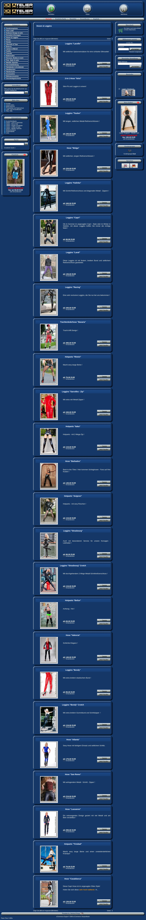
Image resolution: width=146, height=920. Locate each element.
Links (7, 133)
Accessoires (10, 74)
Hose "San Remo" (73, 774)
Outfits (8, 51)
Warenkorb (124, 14)
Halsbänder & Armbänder (15, 67)
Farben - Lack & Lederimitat (14, 122)
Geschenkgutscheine (13, 78)
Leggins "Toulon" (73, 113)
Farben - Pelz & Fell (12, 124)
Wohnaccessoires (12, 76)
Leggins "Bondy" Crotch (73, 705)
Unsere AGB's (10, 105)
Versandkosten (85, 19)
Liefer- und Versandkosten (14, 109)
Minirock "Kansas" (15, 186)
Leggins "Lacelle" (73, 44)
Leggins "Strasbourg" (73, 531)
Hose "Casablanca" (73, 879)
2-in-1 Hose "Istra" (73, 78)
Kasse (87, 14)
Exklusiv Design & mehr (14, 33)
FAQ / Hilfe (9, 111)
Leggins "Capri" (73, 218)
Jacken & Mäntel (12, 49)
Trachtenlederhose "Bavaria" (73, 322)
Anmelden (51, 14)
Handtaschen (10, 69)
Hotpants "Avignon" (73, 496)
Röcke (8, 40)
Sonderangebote (12, 28)
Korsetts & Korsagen (13, 35)
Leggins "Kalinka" (73, 183)
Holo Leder (10, 30)
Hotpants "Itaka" (73, 426)
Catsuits (9, 53)
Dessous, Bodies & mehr (15, 58)
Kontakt (8, 103)
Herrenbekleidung (12, 65)
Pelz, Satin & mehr (12, 60)
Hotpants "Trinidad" (73, 844)
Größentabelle (10, 131)
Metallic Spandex (12, 62)
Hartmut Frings (77, 913)
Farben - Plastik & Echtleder (14, 125)
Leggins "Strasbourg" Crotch (73, 566)
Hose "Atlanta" (73, 740)
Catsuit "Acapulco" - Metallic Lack (129, 133)
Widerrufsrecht (10, 106)
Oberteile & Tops (12, 44)
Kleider (8, 42)
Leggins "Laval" (73, 252)
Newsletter (72, 19)
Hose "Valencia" (73, 635)
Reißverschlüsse (11, 130)
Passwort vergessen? (135, 51)
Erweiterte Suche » (10, 148)
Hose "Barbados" (73, 461)
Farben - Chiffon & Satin (13, 127)
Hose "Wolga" (73, 148)
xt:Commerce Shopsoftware (81, 916)
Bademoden (10, 55)
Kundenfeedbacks (11, 121)
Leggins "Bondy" (73, 670)
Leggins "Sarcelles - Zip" (73, 392)
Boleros (9, 46)
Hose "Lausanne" (73, 809)
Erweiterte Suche (60, 19)
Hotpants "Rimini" (73, 357)
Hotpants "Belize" (73, 600)
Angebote (96, 19)
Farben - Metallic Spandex (14, 128)
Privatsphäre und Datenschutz (15, 108)
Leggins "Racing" (73, 287)
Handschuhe (10, 71)
